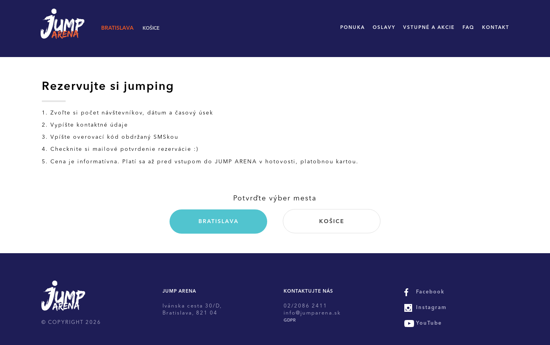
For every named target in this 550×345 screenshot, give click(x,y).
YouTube (429, 323)
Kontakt (495, 27)
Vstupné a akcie (429, 27)
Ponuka (352, 27)
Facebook (430, 292)
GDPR (290, 320)
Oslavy (384, 27)
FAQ (468, 27)
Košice (151, 28)
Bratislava (117, 28)
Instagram (431, 307)
